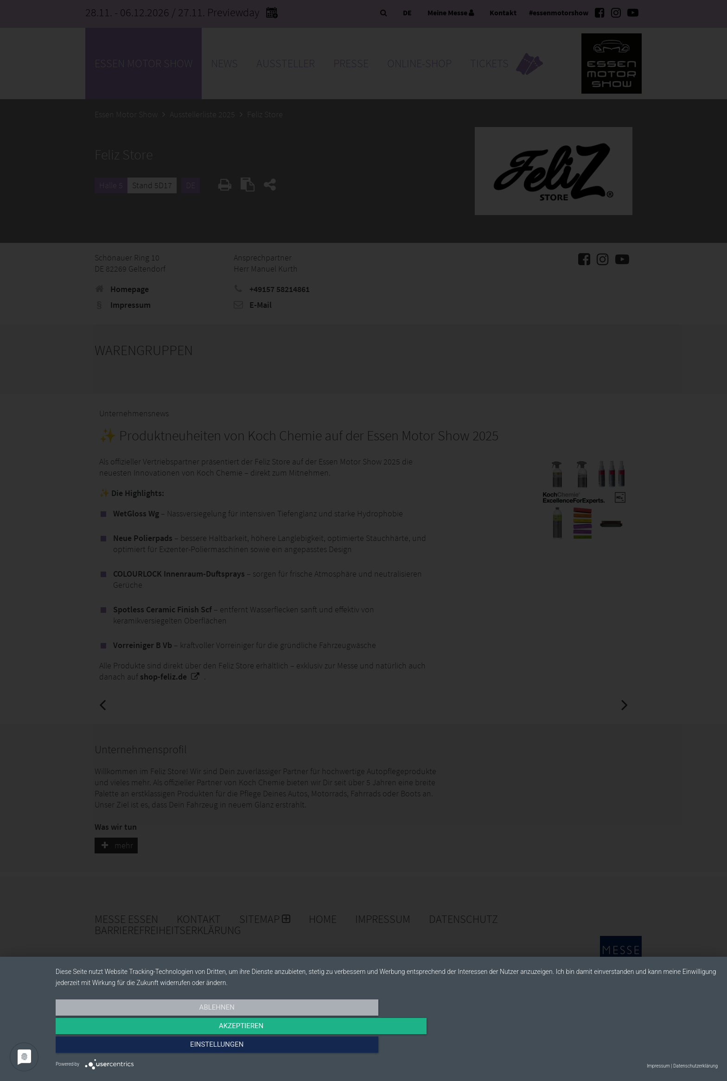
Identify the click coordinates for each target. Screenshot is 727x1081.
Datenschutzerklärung (695, 1065)
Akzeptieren (386, 1047)
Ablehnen (154, 1047)
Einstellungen (618, 1047)
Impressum (658, 1065)
